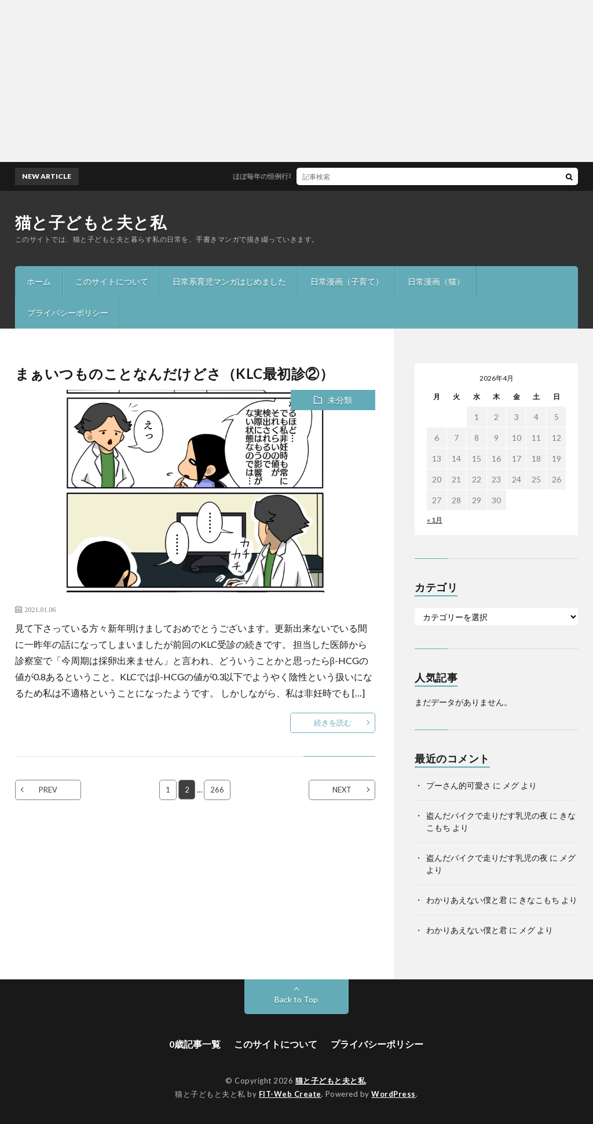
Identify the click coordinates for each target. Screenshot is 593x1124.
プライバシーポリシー (67, 313)
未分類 (340, 400)
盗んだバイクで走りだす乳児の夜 (487, 815)
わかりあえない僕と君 (466, 900)
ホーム (39, 281)
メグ (511, 785)
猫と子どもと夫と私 (91, 222)
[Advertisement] (296, 81)
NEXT (342, 789)
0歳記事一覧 (195, 1043)
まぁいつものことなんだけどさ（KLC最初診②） (174, 373)
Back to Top (296, 999)
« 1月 (434, 519)
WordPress (393, 1094)
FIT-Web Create (290, 1094)
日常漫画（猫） (436, 281)
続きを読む (333, 722)
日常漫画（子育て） (346, 281)
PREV (48, 789)
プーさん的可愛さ (458, 785)
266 (218, 789)
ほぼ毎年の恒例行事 (271, 176)
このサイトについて (111, 281)
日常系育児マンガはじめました (229, 281)
